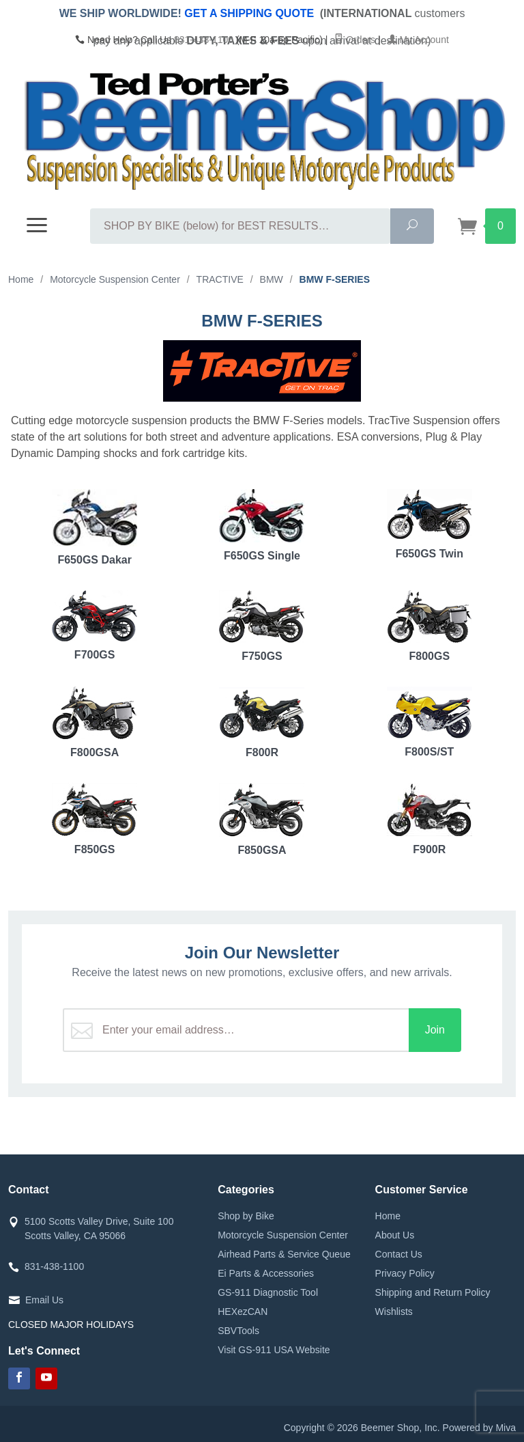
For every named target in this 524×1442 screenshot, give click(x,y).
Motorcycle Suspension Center (283, 1235)
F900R (429, 819)
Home (388, 1215)
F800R (261, 722)
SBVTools (238, 1330)
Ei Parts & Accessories (266, 1273)
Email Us (44, 1299)
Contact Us (398, 1254)
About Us (395, 1235)
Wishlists (394, 1311)
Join (435, 1030)
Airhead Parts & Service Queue (284, 1254)
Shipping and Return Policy (433, 1292)
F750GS (261, 626)
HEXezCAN (242, 1311)
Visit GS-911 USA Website (274, 1349)
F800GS (429, 626)
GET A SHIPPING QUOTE (249, 13)
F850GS (94, 819)
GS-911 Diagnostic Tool (268, 1292)
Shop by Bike (246, 1215)
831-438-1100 (203, 39)
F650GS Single (261, 525)
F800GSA (94, 722)
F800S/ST (429, 722)
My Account (418, 39)
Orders (354, 39)
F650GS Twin (429, 524)
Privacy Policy (405, 1273)
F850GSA (261, 819)
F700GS (94, 625)
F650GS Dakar (94, 527)
